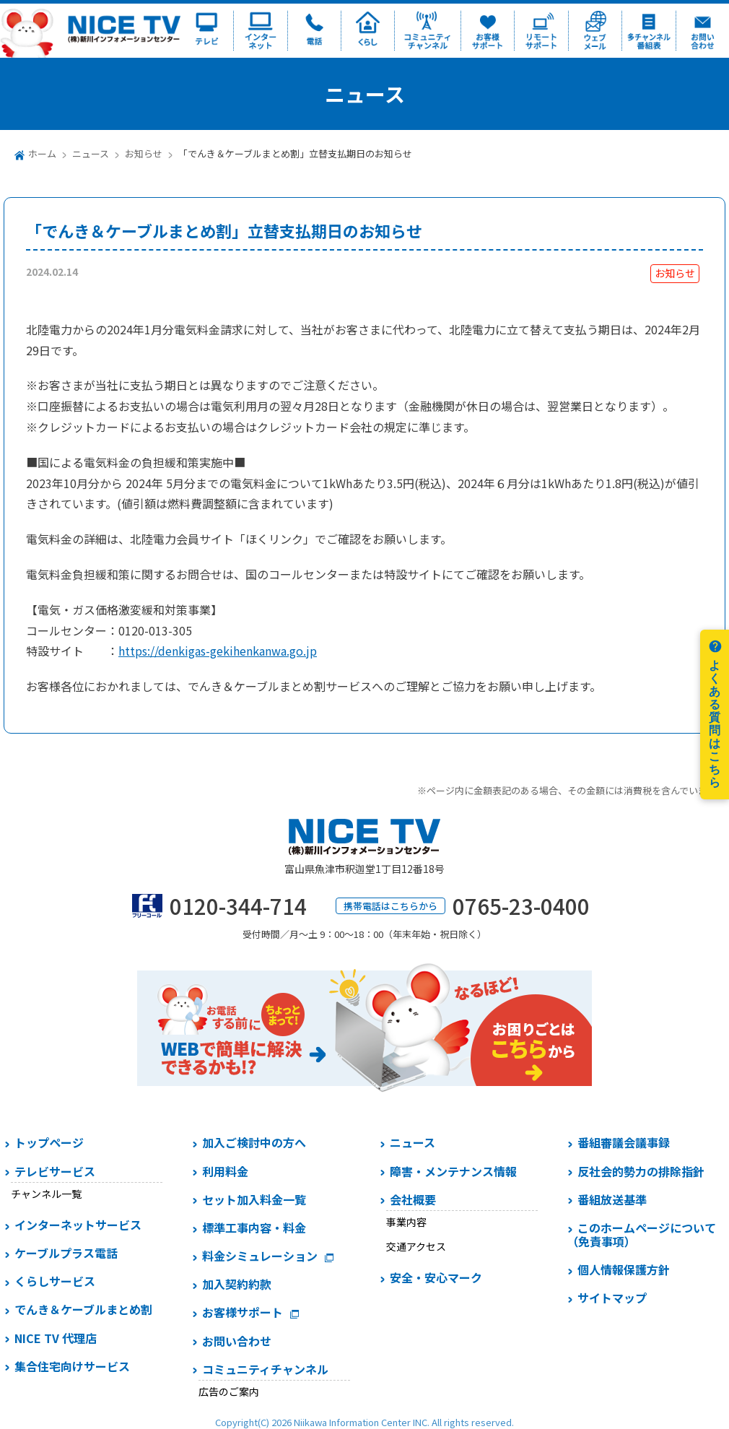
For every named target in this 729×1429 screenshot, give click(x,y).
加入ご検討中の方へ (254, 1142)
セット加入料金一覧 (254, 1199)
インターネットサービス (77, 1224)
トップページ (49, 1142)
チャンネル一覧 (46, 1193)
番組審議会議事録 (623, 1142)
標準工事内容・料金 (254, 1227)
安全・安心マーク (436, 1277)
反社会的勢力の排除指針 (640, 1171)
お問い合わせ (236, 1341)
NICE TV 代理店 (55, 1338)
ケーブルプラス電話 (66, 1252)
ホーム (42, 153)
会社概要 (413, 1199)
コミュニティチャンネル (265, 1369)
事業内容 (406, 1222)
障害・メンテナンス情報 (453, 1171)
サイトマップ (612, 1297)
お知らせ (143, 153)
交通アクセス (416, 1246)
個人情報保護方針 (623, 1269)
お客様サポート (242, 1312)
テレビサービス (54, 1171)
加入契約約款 (236, 1284)
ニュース (90, 153)
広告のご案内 (228, 1391)
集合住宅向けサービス (72, 1366)
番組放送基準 (612, 1199)
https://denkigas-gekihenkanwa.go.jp (217, 650)
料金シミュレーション (260, 1255)
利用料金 (225, 1171)
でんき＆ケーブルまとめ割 (83, 1309)
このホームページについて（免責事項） (641, 1234)
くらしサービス (54, 1281)
